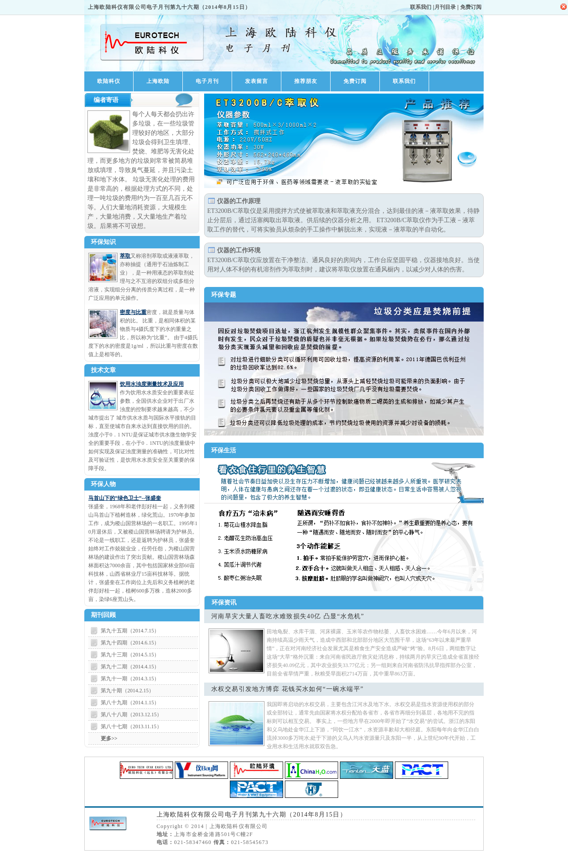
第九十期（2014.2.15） (127, 690)
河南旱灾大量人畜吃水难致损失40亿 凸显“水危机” (287, 616)
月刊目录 (445, 7)
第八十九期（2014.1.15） (130, 702)
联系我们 (420, 7)
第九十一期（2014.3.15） (130, 678)
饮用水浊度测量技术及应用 (152, 384)
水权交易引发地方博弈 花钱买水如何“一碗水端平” (287, 689)
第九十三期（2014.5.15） (130, 655)
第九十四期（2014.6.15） (130, 643)
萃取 (125, 256)
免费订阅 (470, 7)
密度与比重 (133, 312)
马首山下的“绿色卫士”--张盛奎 (124, 498)
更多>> (109, 738)
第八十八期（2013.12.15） (131, 714)
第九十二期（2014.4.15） (130, 667)
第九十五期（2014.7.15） (130, 631)
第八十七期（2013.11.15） (131, 726)
